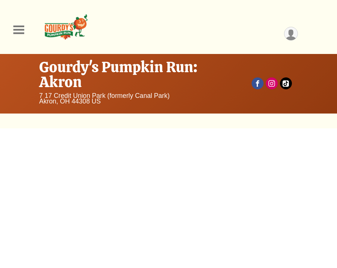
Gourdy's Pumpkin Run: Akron (118, 74)
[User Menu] (291, 34)
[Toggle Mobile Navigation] (18, 30)
